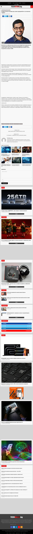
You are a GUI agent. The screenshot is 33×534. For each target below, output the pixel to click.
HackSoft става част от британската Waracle (15, 154)
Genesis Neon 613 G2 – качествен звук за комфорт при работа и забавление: (15, 283)
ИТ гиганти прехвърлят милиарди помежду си (16, 165)
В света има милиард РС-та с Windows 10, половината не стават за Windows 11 (14, 489)
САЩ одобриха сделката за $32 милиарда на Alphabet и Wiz (6, 165)
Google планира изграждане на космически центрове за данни (11, 468)
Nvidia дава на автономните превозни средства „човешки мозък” (12, 474)
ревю (3, 187)
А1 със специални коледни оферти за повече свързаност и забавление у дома (16, 240)
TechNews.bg (9, 138)
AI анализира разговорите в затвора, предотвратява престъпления (12, 477)
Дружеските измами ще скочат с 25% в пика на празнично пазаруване (14, 383)
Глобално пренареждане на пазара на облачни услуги (26, 165)
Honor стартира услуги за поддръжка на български (9, 492)
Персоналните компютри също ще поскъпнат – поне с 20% (11, 471)
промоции (4, 217)
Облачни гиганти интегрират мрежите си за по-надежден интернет (5, 155)
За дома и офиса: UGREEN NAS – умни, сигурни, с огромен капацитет (14, 210)
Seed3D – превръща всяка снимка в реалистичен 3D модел (16, 307)
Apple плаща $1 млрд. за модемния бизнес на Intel (16, 131)
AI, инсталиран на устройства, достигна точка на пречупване (12, 461)
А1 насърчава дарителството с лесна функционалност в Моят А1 (12, 483)
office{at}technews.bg (19, 524)
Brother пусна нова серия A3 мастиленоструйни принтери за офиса (18, 297)
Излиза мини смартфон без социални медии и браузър (16, 292)
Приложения (4, 305)
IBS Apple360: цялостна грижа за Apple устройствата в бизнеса (13, 358)
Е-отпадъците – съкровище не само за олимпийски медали (16, 135)
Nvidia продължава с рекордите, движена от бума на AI (26, 155)
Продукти (4, 290)
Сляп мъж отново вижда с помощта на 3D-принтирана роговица (11, 480)
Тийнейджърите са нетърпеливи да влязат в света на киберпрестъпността (13, 486)
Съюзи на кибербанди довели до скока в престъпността (12, 422)
